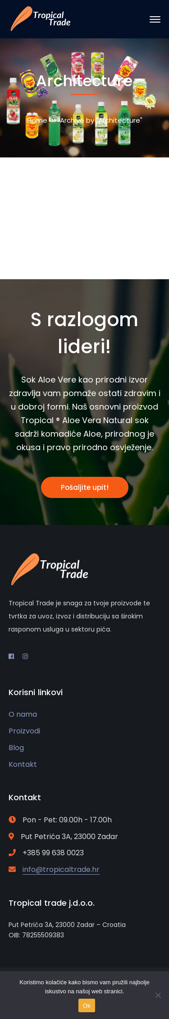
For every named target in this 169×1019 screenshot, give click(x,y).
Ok (87, 1005)
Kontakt (23, 764)
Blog (16, 747)
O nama (23, 714)
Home (37, 120)
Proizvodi (24, 731)
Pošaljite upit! (85, 487)
